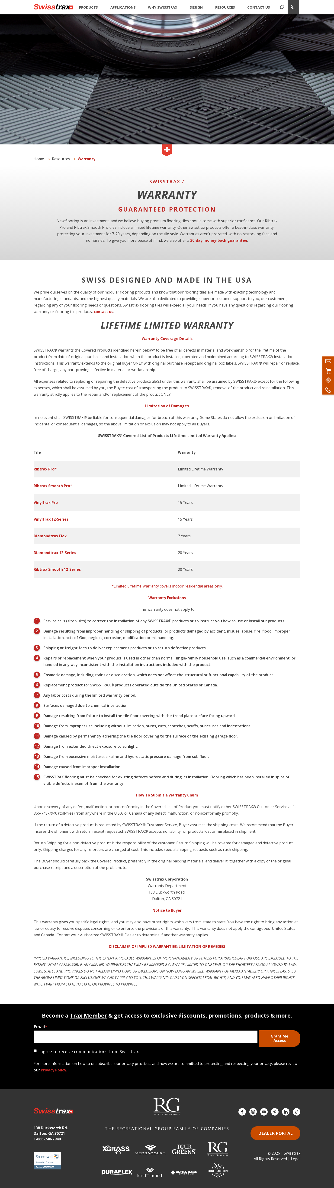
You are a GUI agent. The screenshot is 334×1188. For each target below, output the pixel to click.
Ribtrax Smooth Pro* (53, 485)
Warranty (86, 158)
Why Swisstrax (162, 7)
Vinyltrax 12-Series (51, 519)
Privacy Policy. (54, 1070)
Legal (295, 1158)
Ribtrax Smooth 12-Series (57, 569)
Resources (225, 7)
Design (196, 7)
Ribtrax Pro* (45, 469)
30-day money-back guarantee (218, 240)
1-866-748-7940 (47, 1139)
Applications (123, 7)
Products (88, 7)
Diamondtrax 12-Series (55, 552)
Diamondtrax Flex (50, 536)
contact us (103, 311)
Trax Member (88, 1015)
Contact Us (258, 7)
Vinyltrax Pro (46, 502)
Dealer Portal (275, 1133)
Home (39, 158)
